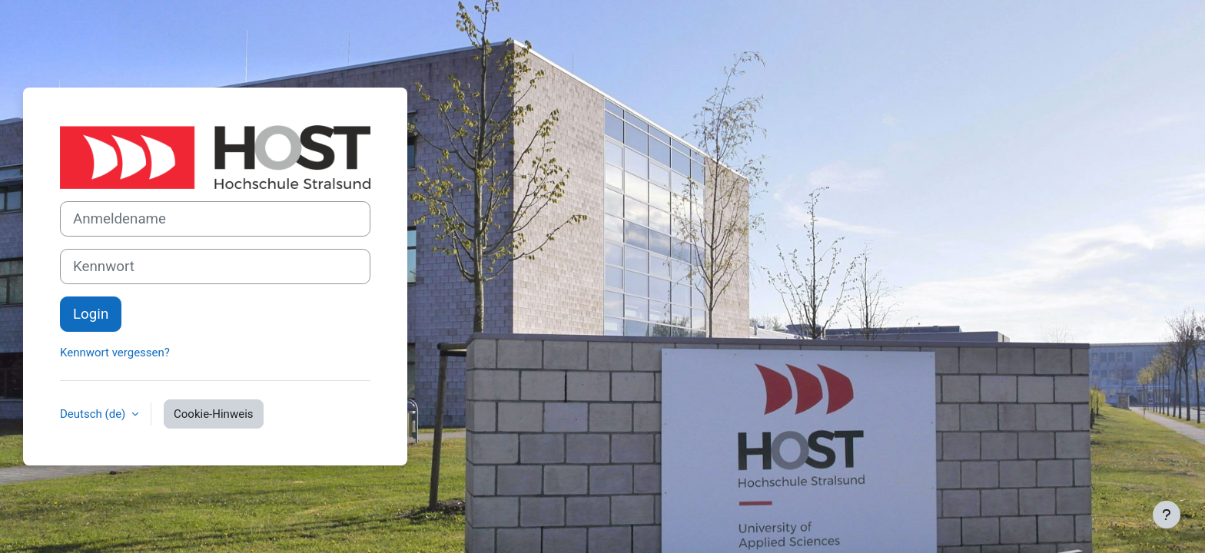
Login (90, 314)
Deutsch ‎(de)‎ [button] (94, 414)
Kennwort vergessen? (115, 352)
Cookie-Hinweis (213, 414)
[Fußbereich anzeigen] (1166, 514)
